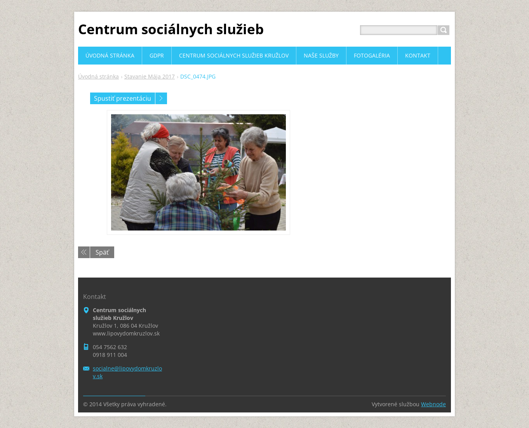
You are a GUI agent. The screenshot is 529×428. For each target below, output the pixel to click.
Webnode (433, 404)
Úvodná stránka (98, 76)
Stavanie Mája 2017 (149, 76)
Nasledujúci (161, 98)
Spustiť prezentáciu (122, 98)
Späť (102, 252)
